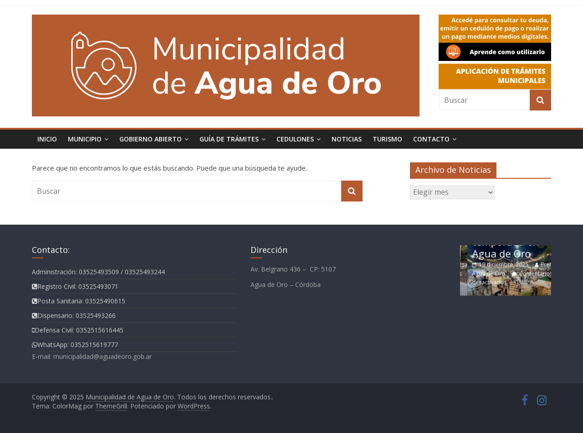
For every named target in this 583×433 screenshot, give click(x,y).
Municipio (85, 139)
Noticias (347, 139)
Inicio (47, 139)
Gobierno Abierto (150, 139)
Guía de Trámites (229, 139)
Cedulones (295, 139)
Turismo (387, 139)
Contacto (431, 139)
